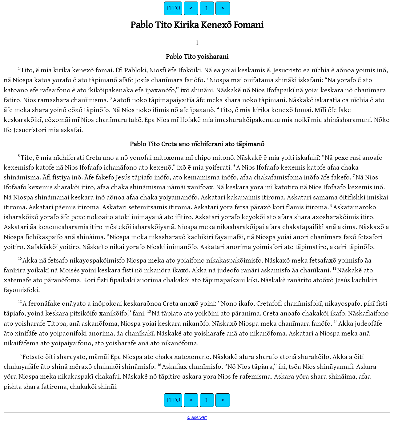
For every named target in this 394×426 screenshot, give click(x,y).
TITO (173, 8)
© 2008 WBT (197, 417)
